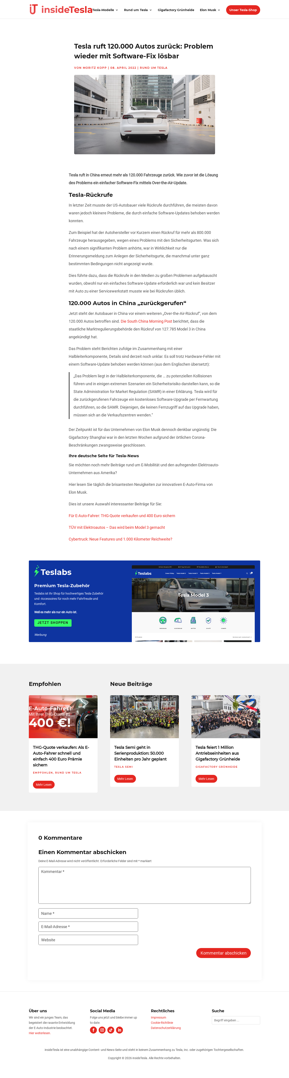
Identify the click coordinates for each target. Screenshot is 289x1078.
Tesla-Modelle (103, 10)
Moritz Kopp (95, 67)
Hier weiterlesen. (40, 1033)
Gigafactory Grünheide (176, 10)
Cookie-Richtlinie (162, 1022)
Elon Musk (208, 10)
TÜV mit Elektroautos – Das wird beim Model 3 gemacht (117, 527)
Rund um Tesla (136, 10)
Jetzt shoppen (53, 623)
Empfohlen (43, 772)
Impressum (158, 1017)
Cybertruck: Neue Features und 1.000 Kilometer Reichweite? (120, 539)
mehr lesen (44, 784)
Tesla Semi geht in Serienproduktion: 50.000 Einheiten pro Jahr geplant (140, 753)
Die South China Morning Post (146, 321)
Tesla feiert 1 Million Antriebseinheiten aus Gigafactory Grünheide (218, 753)
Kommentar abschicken (224, 953)
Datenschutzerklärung (166, 1028)
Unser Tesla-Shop (243, 10)
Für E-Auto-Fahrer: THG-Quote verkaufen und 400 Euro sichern (122, 515)
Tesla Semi (123, 766)
